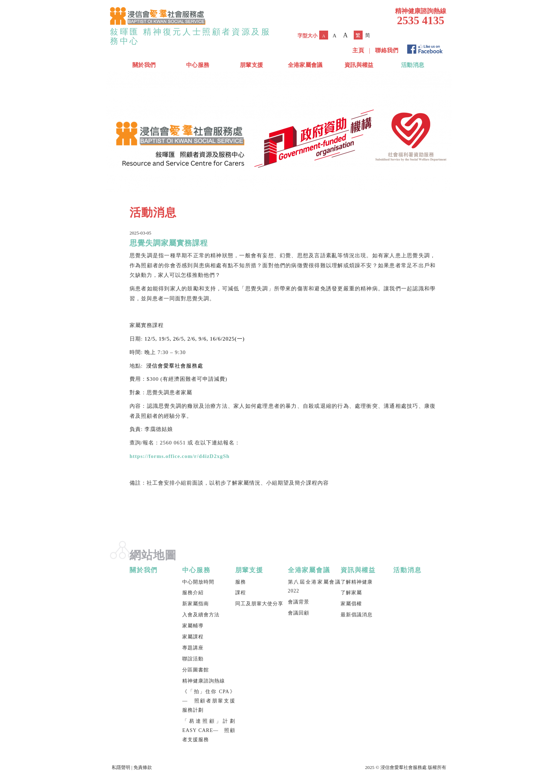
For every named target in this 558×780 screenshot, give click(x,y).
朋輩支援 (251, 65)
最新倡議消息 (357, 614)
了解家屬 (351, 592)
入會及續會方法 (201, 614)
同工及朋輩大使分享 (259, 603)
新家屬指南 (195, 603)
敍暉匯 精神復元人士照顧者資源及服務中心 (190, 36)
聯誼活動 (193, 659)
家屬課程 (193, 636)
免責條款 (142, 767)
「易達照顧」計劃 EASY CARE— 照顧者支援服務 (208, 730)
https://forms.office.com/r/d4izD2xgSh (180, 456)
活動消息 (412, 65)
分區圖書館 (195, 670)
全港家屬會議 (305, 65)
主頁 (358, 50)
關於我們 (144, 65)
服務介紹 (193, 592)
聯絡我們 (386, 50)
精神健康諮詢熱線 (203, 681)
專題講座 (193, 647)
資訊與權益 (359, 65)
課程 (240, 592)
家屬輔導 (193, 625)
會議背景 (298, 602)
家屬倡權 (351, 603)
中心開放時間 (198, 582)
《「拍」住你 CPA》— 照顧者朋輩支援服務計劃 (208, 701)
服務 (240, 582)
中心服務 (197, 65)
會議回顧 (298, 613)
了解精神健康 (357, 582)
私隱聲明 (121, 767)
